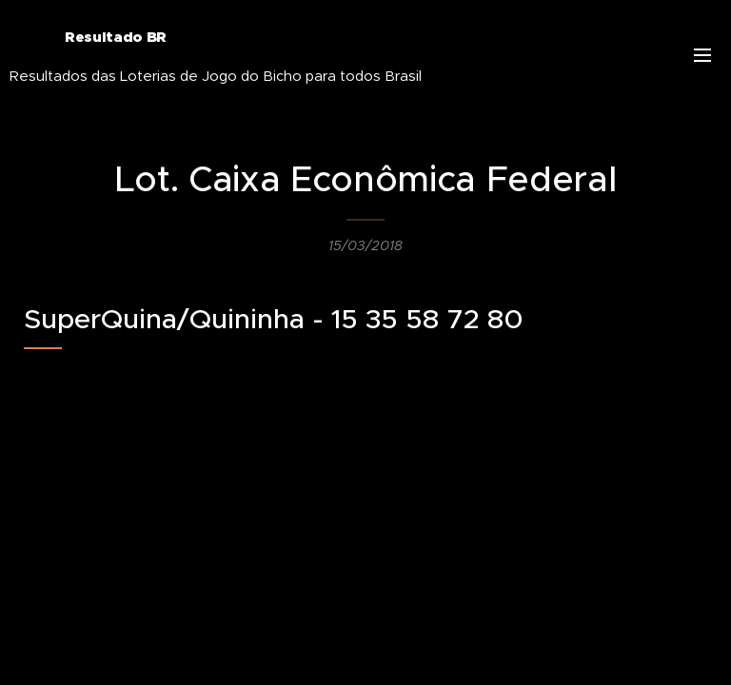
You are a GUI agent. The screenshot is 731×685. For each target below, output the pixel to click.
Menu (702, 55)
